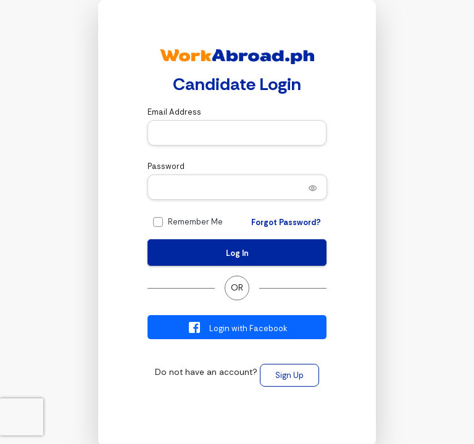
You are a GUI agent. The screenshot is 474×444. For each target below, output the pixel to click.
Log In (237, 253)
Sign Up (289, 375)
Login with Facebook (237, 327)
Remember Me (195, 221)
